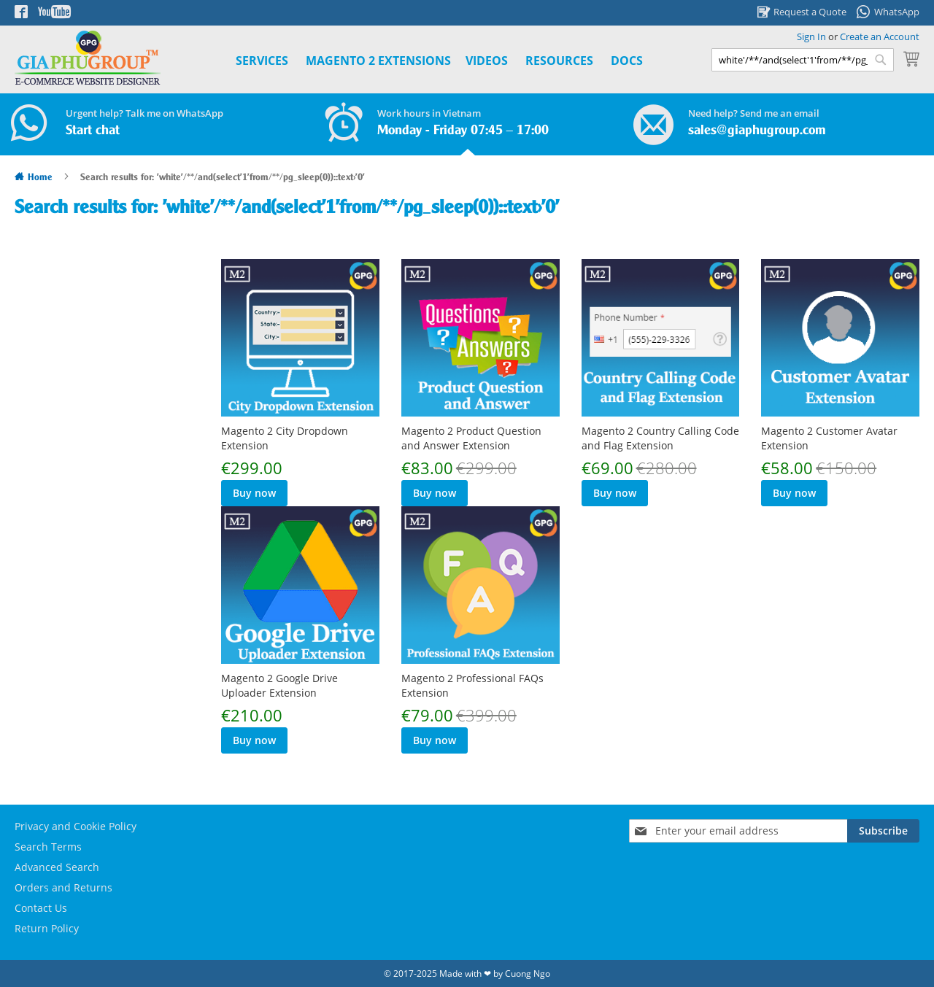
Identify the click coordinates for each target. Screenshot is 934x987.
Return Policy (47, 928)
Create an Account (879, 36)
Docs (627, 61)
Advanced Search (57, 867)
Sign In (811, 36)
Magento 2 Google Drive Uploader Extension (279, 685)
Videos (487, 61)
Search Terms (48, 847)
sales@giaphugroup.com (757, 130)
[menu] (422, 61)
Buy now (254, 493)
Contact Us (41, 908)
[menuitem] (378, 61)
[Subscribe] (883, 831)
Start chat (93, 130)
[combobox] (802, 59)
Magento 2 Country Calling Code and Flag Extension (660, 438)
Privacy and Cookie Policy (75, 826)
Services (262, 61)
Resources (559, 61)
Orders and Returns (63, 887)
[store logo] (88, 58)
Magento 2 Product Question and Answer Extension (471, 438)
